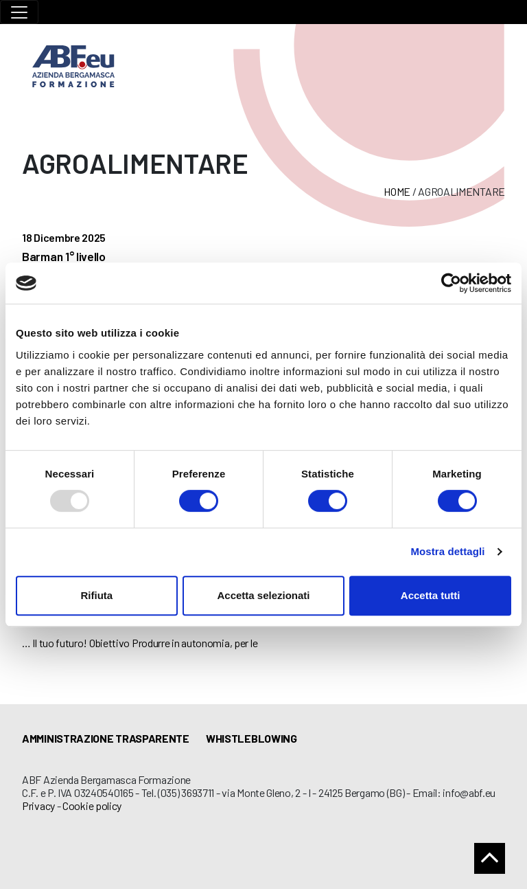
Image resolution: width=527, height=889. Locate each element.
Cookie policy (91, 805)
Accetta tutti (430, 595)
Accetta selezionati (263, 595)
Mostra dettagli (447, 551)
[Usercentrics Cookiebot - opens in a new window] (451, 283)
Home (397, 191)
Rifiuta (96, 595)
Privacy (38, 805)
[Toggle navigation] (19, 12)
